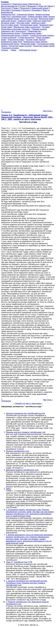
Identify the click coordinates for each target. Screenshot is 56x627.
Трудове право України (35, 40)
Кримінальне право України (35, 42)
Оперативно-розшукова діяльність (15, 29)
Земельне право (38, 23)
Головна (4, 50)
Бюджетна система (29, 19)
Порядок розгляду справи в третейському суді (25, 432)
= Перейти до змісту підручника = (28, 403)
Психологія (25, 8)
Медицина (31, 6)
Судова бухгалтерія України (42, 35)
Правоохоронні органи (10, 33)
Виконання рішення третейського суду (22, 470)
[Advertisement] (28, 79)
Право (15, 8)
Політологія (6, 8)
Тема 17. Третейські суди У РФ (19, 562)
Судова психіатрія (8, 38)
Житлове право (23, 23)
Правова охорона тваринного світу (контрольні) (24, 30)
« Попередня (6, 111)
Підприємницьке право (31, 33)
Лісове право (6, 27)
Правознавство (34, 31)
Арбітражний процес (11, 19)
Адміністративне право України (41, 17)
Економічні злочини (10, 48)
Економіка (36, 10)
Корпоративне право (29, 25)
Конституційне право (10, 25)
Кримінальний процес (10, 44)
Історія (22, 6)
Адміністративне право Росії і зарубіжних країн (25, 15)
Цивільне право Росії (42, 21)
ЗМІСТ (8, 489)
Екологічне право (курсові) (20, 46)
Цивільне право (24, 21)
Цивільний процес (8, 21)
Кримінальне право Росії (11, 42)
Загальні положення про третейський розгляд (25, 413)
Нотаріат (45, 27)
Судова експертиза (26, 38)
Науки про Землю (45, 6)
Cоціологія (5, 4)
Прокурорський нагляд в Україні (14, 35)
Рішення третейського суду (17, 451)
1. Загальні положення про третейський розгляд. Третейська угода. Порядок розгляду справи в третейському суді (26, 583)
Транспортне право (16, 40)
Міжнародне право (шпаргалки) (27, 27)
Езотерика (16, 10)
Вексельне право (46, 19)
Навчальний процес (40, 8)
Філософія (5, 10)
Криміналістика (46, 25)
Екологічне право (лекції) (44, 46)
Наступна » (48, 111)
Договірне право (8, 23)
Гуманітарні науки (19, 4)
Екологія (26, 10)
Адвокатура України (25, 14)
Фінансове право (28, 44)
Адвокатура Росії (8, 14)
